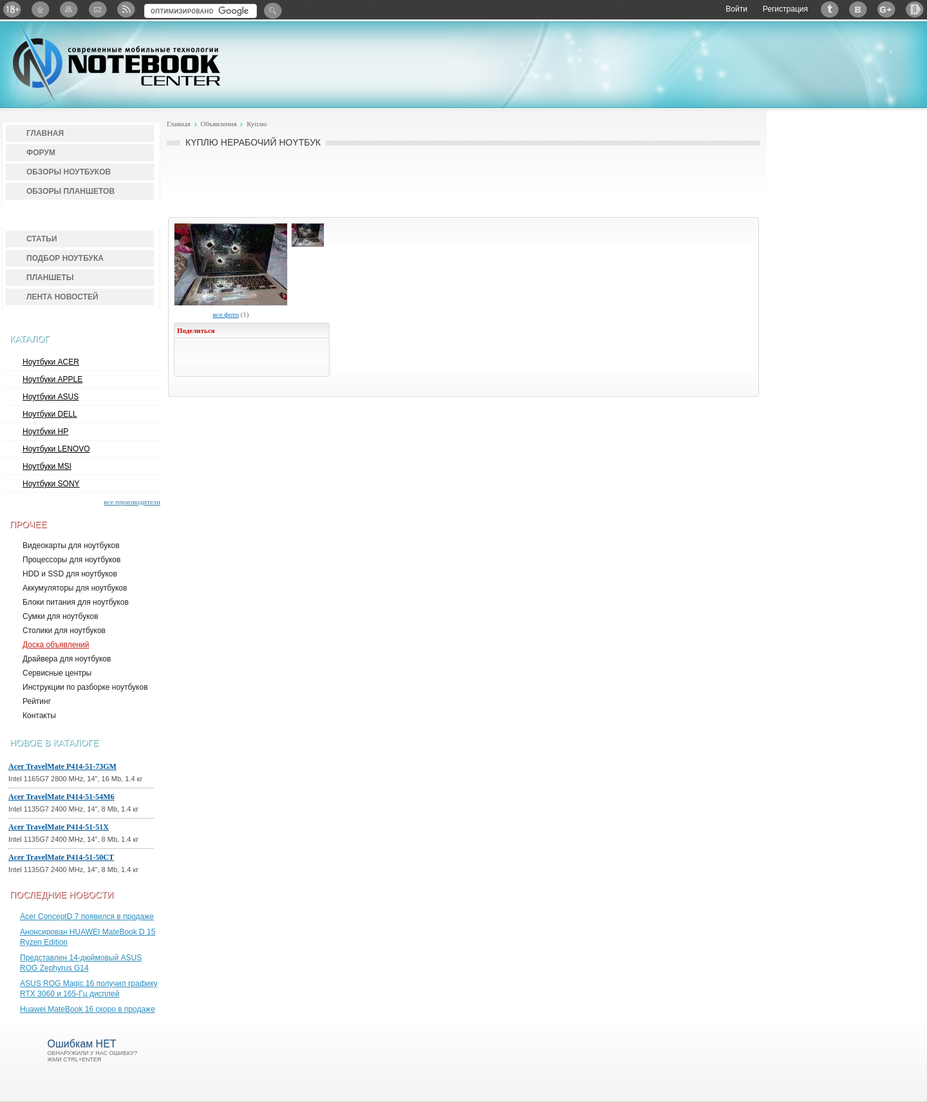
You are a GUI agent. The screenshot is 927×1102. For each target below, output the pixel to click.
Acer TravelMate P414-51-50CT (61, 857)
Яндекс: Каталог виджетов (914, 9)
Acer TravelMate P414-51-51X (58, 826)
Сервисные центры (57, 673)
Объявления (218, 124)
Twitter (829, 9)
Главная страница (40, 9)
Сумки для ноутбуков (60, 616)
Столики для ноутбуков (64, 630)
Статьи (41, 238)
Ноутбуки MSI (47, 466)
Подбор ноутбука (65, 258)
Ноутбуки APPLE (52, 379)
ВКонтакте (858, 9)
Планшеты (50, 277)
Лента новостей (62, 296)
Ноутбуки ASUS (51, 396)
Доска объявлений (56, 644)
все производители (132, 502)
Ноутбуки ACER (51, 361)
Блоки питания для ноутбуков (76, 602)
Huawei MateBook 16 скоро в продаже (87, 1009)
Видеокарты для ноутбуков (71, 545)
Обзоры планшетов (70, 191)
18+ (12, 9)
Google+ (886, 9)
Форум (40, 152)
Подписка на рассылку (97, 9)
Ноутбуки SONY (51, 483)
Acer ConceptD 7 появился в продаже (87, 916)
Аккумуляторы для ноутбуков (75, 588)
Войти (736, 9)
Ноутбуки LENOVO (56, 448)
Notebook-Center (116, 63)
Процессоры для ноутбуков (71, 559)
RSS (125, 9)
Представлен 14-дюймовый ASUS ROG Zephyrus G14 (81, 963)
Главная (45, 133)
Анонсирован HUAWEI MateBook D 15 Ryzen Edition (87, 937)
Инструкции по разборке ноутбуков (85, 687)
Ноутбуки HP (45, 431)
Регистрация (785, 9)
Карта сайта (69, 9)
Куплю (257, 124)
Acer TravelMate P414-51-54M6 (61, 796)
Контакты (39, 715)
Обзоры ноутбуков (68, 171)
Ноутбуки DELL (50, 414)
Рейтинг (37, 701)
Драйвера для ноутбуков (67, 658)
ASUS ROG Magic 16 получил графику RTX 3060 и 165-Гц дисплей (89, 988)
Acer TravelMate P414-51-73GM (62, 766)
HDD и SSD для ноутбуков (70, 573)
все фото (225, 314)
